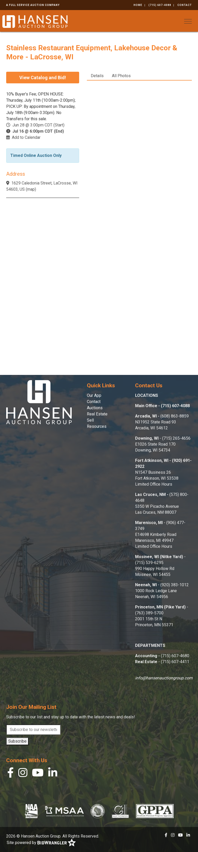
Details (97, 75)
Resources (96, 426)
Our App (94, 395)
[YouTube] (38, 774)
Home (138, 5)
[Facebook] (10, 774)
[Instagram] (22, 774)
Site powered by (41, 842)
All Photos (121, 75)
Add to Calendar (26, 137)
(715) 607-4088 (159, 5)
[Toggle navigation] (188, 21)
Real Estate (97, 414)
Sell (90, 420)
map (31, 189)
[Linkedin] (52, 774)
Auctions (95, 407)
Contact (184, 5)
